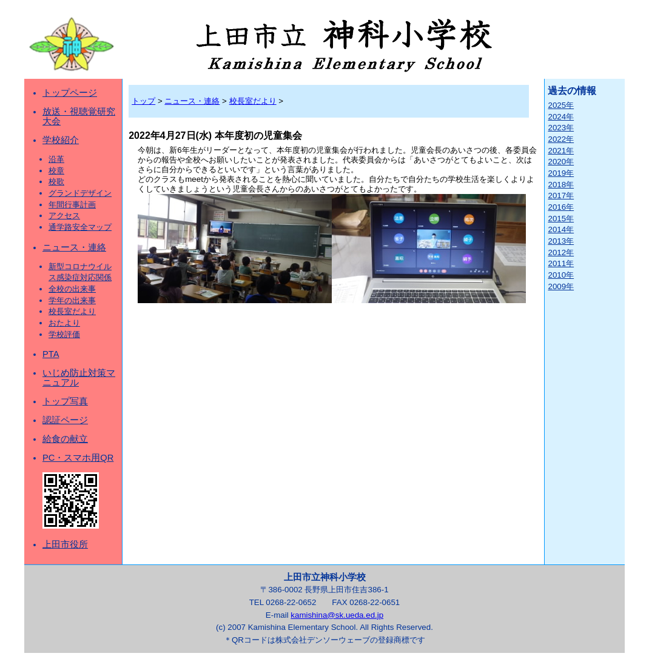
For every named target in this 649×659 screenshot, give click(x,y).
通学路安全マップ (80, 227)
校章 (56, 170)
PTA (50, 354)
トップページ (69, 93)
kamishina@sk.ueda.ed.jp (337, 615)
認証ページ (65, 420)
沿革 (56, 159)
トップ (143, 100)
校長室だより (72, 311)
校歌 (56, 181)
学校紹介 (60, 140)
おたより (64, 322)
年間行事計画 (72, 204)
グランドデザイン (80, 193)
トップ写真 (65, 401)
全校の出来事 (72, 288)
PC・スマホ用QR (77, 458)
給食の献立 (65, 439)
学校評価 (64, 334)
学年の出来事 (72, 300)
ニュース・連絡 (74, 247)
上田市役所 (65, 544)
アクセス (64, 215)
